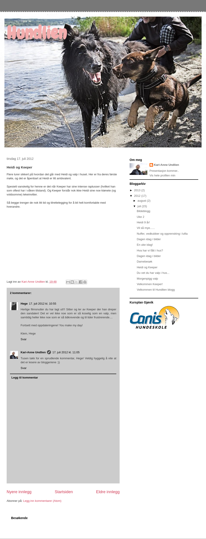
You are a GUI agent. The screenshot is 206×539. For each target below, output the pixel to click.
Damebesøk (144, 261)
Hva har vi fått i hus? (150, 250)
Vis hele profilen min (162, 175)
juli (140, 206)
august (142, 200)
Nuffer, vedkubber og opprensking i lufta (162, 233)
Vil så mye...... (146, 228)
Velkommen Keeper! (150, 284)
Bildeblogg (143, 211)
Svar (24, 339)
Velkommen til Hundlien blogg (156, 289)
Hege (24, 303)
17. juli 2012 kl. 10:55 (42, 303)
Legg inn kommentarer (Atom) (42, 500)
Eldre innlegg (108, 492)
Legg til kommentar (25, 377)
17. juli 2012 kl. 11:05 (66, 352)
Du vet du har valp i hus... (153, 272)
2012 (137, 195)
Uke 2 (140, 216)
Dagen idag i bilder (149, 239)
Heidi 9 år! (143, 222)
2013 (137, 190)
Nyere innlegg (19, 492)
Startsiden (64, 492)
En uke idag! (145, 244)
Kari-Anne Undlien (33, 352)
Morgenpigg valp (147, 278)
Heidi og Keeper (147, 267)
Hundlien (37, 33)
